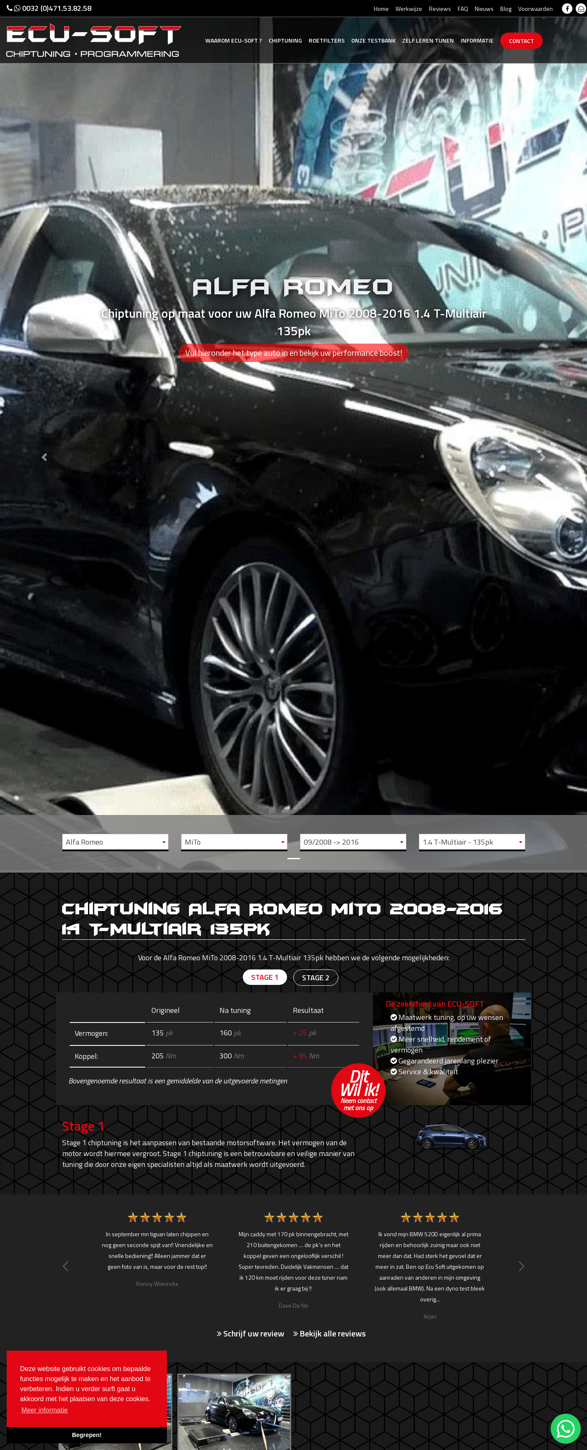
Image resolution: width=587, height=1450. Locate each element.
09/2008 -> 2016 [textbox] (331, 842)
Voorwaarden (535, 8)
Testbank (373, 40)
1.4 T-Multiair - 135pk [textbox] (458, 842)
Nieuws (484, 8)
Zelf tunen (428, 40)
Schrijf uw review (250, 1333)
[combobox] (115, 842)
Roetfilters (327, 40)
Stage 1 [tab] (265, 977)
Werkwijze (409, 8)
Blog (505, 8)
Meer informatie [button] (44, 1410)
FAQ (463, 8)
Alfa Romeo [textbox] (84, 842)
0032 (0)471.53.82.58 (49, 8)
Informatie (477, 40)
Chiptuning (285, 40)
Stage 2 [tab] (316, 977)
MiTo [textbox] (193, 842)
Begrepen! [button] (86, 1435)
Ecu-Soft (233, 40)
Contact (521, 40)
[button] (44, 435)
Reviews (440, 8)
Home (381, 8)
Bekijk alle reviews (329, 1333)
